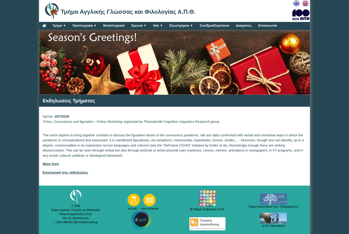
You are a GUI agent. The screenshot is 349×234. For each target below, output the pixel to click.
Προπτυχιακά (85, 25)
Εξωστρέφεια (181, 25)
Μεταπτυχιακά (113, 25)
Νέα (158, 25)
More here (51, 164)
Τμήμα (59, 25)
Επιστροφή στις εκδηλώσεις (65, 172)
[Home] (44, 25)
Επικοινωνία (267, 25)
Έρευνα (139, 25)
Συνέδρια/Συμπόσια (214, 25)
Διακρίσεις (243, 25)
